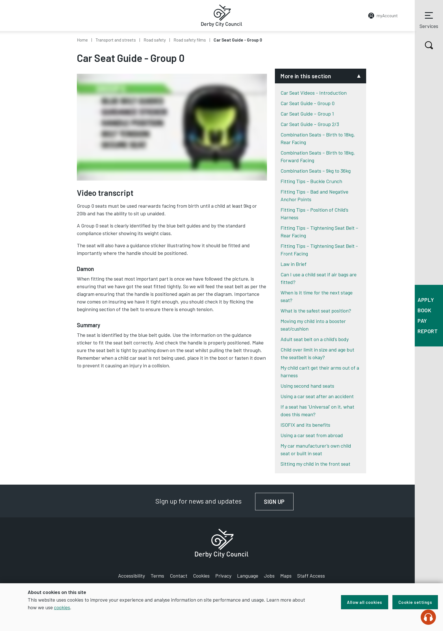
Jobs (269, 576)
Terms (157, 576)
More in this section (306, 76)
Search (424, 45)
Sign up (279, 501)
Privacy (223, 576)
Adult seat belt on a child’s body (315, 339)
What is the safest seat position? (316, 310)
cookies (62, 607)
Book (424, 310)
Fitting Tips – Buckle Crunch (311, 181)
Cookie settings (415, 602)
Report (428, 331)
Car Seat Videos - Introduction (314, 93)
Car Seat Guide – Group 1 (307, 113)
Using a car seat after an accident (317, 396)
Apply (426, 299)
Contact (178, 576)
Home (82, 39)
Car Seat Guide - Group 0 (308, 103)
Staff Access (311, 576)
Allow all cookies (364, 602)
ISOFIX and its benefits (305, 425)
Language (247, 576)
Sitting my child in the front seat (315, 464)
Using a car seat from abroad (312, 435)
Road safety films (189, 39)
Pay (422, 320)
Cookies (201, 576)
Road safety (155, 39)
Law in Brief (294, 264)
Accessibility (131, 576)
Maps (286, 576)
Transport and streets (115, 39)
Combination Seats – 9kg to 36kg (316, 171)
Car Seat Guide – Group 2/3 (310, 124)
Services (429, 19)
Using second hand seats (307, 386)
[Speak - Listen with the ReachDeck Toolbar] (428, 617)
